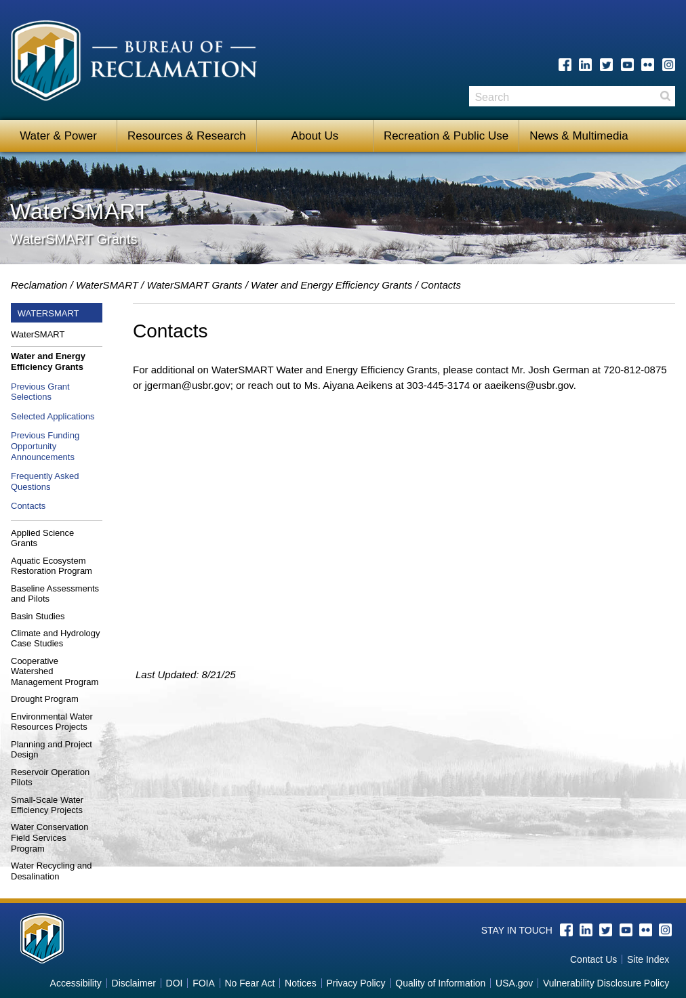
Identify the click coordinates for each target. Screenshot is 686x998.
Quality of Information (440, 983)
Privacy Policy (355, 983)
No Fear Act (249, 983)
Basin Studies (38, 616)
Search (665, 101)
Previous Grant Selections (40, 391)
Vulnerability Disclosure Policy (606, 983)
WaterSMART (107, 285)
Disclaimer (134, 983)
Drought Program (45, 699)
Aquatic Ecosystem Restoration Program (51, 566)
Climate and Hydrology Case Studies (55, 638)
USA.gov (514, 983)
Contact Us (593, 959)
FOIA (204, 983)
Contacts (28, 506)
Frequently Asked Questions (45, 481)
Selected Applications (53, 416)
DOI (174, 983)
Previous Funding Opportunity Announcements (45, 445)
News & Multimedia (578, 135)
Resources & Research (186, 135)
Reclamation (39, 285)
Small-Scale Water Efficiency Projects (47, 805)
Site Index (648, 959)
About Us (314, 135)
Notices (301, 983)
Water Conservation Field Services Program (49, 837)
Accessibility (76, 983)
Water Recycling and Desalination (51, 870)
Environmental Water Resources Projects (52, 721)
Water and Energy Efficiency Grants (331, 285)
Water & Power (58, 135)
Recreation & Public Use (446, 135)
